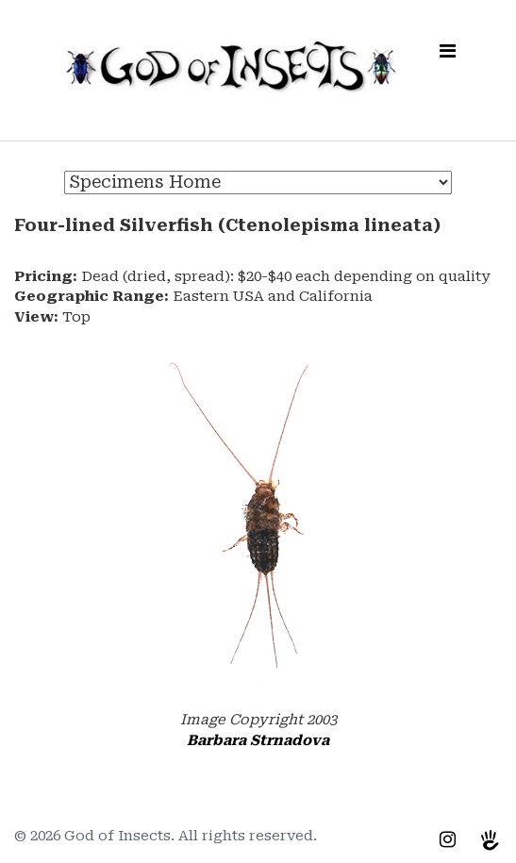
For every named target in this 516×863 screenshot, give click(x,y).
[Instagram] (448, 839)
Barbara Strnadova (258, 740)
